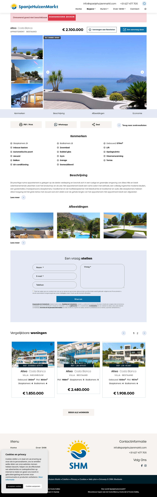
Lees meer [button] (15, 243)
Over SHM (41, 448)
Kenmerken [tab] (19, 113)
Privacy (74, 479)
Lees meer (15, 197)
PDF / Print (26, 124)
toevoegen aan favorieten (102, 29)
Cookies (83, 479)
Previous (48, 72)
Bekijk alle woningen (78, 412)
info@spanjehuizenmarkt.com (99, 3)
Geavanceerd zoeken (62, 17)
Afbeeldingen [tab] (98, 113)
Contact (134, 9)
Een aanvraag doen (133, 29)
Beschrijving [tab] (59, 113)
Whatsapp (61, 124)
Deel (96, 124)
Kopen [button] (90, 9)
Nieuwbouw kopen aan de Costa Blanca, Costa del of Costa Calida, (113, 492)
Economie (137, 113)
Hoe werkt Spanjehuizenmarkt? (113, 489)
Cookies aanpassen (33, 486)
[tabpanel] (33, 370)
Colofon (65, 479)
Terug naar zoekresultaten (131, 125)
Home (79, 9)
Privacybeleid (116, 291)
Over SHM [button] (118, 9)
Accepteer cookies (14, 486)
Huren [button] (103, 9)
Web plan (93, 479)
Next (142, 72)
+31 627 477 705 (129, 3)
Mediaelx (118, 479)
